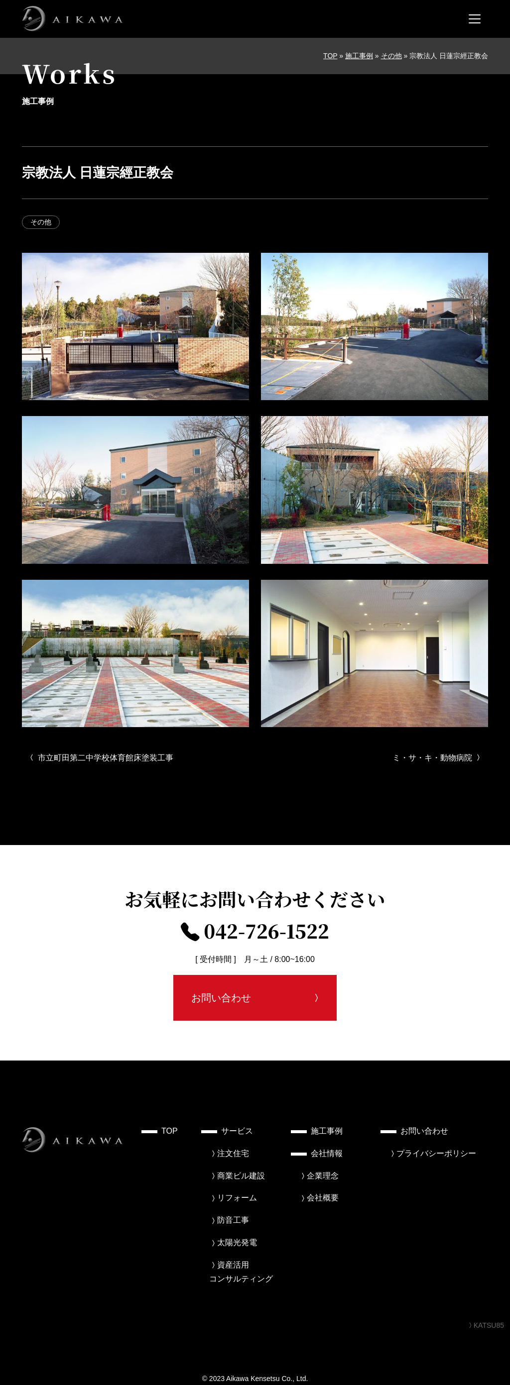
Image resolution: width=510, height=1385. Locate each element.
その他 (391, 56)
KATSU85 (485, 1325)
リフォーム (237, 1197)
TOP (330, 56)
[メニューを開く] (474, 18)
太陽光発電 (237, 1242)
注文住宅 (233, 1153)
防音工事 (233, 1220)
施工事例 (359, 56)
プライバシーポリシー (436, 1153)
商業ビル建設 (241, 1176)
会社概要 (323, 1197)
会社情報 (327, 1153)
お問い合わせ (221, 997)
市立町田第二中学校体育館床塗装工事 (100, 757)
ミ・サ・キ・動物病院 (437, 757)
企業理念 (323, 1176)
